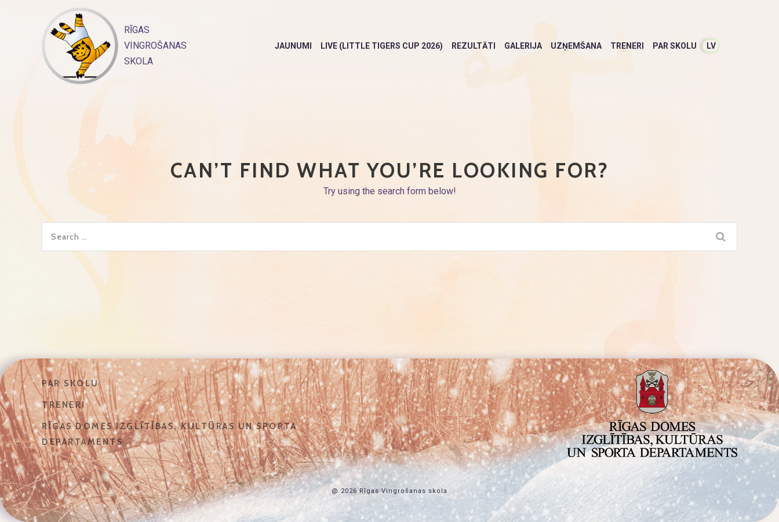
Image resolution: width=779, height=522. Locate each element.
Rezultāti (474, 45)
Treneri (627, 45)
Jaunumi (293, 45)
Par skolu (675, 45)
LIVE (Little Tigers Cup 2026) (382, 45)
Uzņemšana (576, 45)
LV (711, 45)
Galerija (523, 45)
